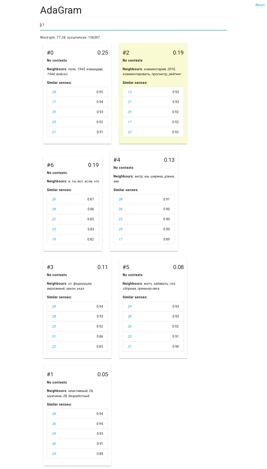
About (260, 5)
